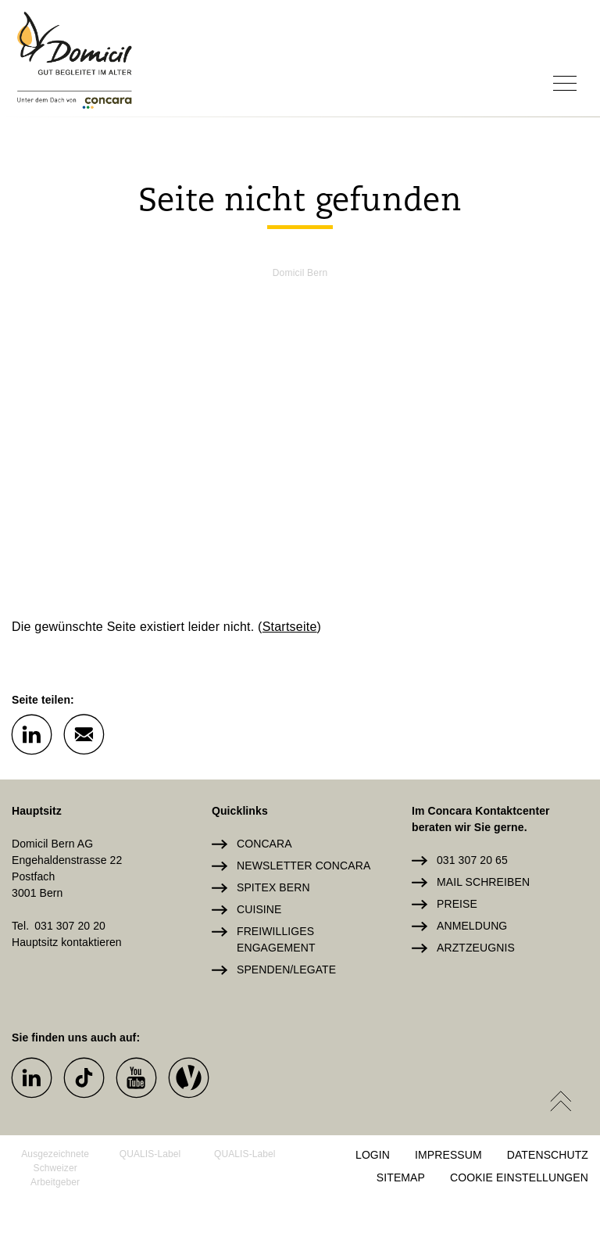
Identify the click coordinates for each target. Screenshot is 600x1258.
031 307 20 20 (69, 925)
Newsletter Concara (303, 865)
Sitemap (401, 1177)
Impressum (448, 1155)
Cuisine (259, 909)
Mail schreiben (483, 882)
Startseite (289, 626)
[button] (31, 733)
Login (372, 1155)
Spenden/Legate (286, 969)
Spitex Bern (273, 887)
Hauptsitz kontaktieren (67, 942)
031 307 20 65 (472, 860)
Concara (264, 843)
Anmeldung (472, 925)
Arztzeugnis (476, 947)
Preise (457, 904)
